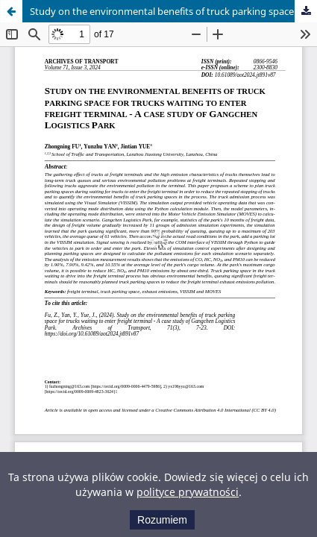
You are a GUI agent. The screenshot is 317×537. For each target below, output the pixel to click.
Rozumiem (162, 520)
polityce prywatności (187, 492)
